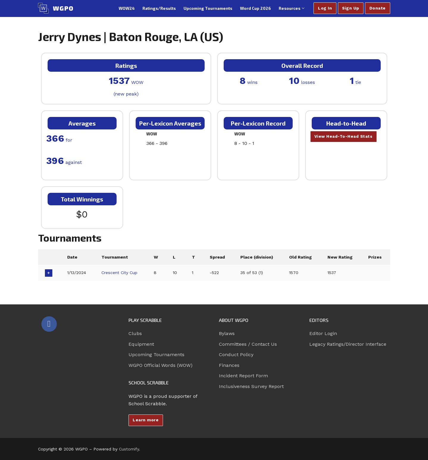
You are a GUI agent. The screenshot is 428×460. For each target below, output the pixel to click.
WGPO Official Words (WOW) (160, 365)
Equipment (141, 344)
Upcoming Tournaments (156, 354)
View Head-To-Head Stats (343, 136)
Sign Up (350, 8)
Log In (325, 8)
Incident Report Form (243, 375)
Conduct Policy (236, 354)
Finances (229, 365)
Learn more (146, 419)
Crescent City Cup (120, 272)
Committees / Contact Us (248, 344)
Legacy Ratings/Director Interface (347, 344)
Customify (129, 449)
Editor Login (323, 333)
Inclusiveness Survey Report (251, 386)
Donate (377, 8)
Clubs (135, 333)
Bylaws (227, 333)
